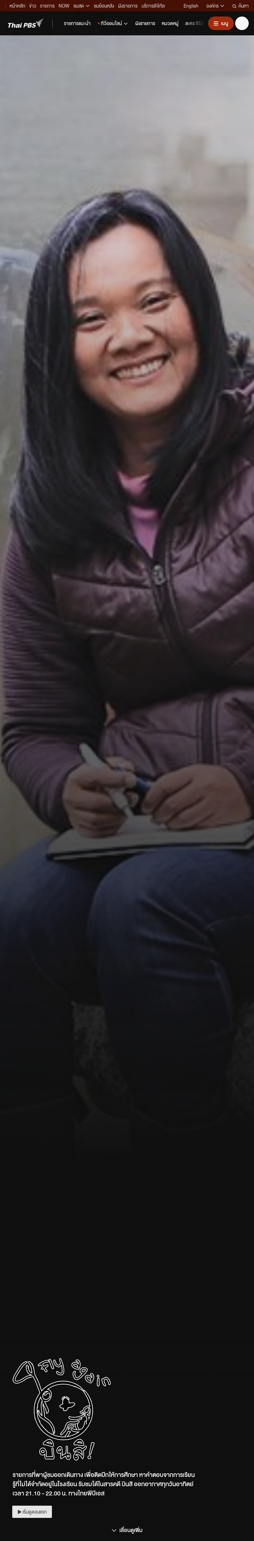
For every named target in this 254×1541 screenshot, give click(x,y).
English (191, 5)
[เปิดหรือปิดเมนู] (221, 23)
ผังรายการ (128, 5)
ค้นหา (241, 5)
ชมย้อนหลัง (104, 5)
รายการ (47, 5)
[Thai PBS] (26, 23)
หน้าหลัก (17, 5)
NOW (64, 5)
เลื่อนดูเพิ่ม (127, 1530)
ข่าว (32, 5)
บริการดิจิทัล (153, 5)
